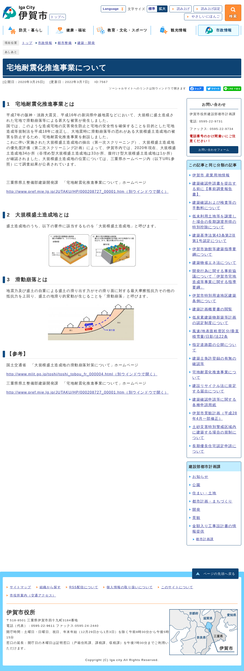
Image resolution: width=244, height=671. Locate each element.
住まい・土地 (204, 493)
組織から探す (50, 587)
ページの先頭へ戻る (219, 574)
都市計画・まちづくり (212, 501)
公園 (196, 485)
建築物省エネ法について (214, 263)
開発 (196, 509)
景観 (196, 518)
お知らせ (200, 477)
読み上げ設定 (210, 8)
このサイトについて (177, 587)
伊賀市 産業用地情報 (211, 175)
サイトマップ (20, 587)
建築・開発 (86, 43)
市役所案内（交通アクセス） (33, 595)
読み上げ (183, 8)
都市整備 (65, 43)
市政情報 (45, 43)
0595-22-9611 (43, 625)
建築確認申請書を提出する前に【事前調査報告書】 (214, 188)
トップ (27, 43)
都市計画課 (205, 539)
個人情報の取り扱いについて (130, 587)
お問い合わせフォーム (213, 149)
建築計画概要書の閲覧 (212, 309)
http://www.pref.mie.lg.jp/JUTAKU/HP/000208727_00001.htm (87, 192)
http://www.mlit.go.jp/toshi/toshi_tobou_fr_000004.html (81, 374)
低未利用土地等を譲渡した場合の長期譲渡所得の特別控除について (214, 221)
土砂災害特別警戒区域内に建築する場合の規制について (214, 432)
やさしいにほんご (206, 16)
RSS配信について (83, 587)
